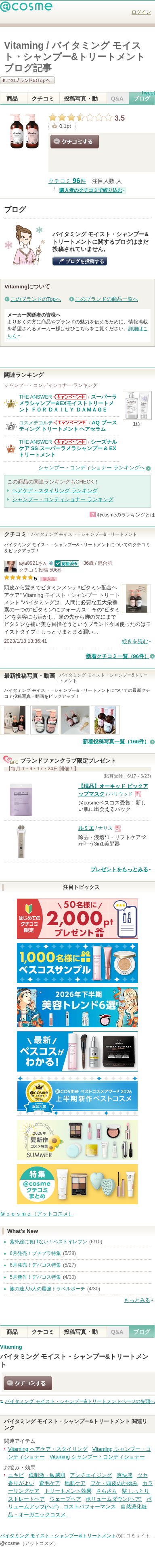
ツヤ (142, 1475)
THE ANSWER (35, 397)
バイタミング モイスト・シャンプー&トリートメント (58, 1536)
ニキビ (16, 1475)
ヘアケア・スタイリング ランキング (55, 491)
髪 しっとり (136, 1491)
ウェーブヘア (65, 1499)
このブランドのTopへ (35, 299)
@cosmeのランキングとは (126, 515)
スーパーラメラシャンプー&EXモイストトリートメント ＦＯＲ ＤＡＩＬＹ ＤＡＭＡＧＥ (68, 403)
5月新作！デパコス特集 (35, 1277)
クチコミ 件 (67, 181)
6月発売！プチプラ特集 (35, 1253)
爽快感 (124, 1475)
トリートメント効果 (68, 1491)
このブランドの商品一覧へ (106, 299)
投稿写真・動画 (81, 100)
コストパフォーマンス (89, 1507)
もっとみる (137, 1300)
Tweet (148, 93)
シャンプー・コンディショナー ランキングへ (91, 468)
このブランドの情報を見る (27, 80)
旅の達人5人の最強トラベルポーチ (47, 1289)
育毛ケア (49, 1483)
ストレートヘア (26, 1499)
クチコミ (42, 100)
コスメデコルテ (36, 423)
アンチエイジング (91, 1475)
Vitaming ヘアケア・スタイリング (48, 1449)
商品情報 (12, 100)
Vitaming (11, 1347)
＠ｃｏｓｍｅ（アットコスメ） (36, 1214)
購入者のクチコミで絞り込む (90, 190)
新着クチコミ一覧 (117, 656)
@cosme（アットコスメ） (29, 1543)
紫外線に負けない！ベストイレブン (48, 1242)
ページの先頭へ (80, 1401)
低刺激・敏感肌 (47, 1475)
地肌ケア (75, 1483)
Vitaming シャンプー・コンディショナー (97, 1457)
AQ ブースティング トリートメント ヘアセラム (68, 426)
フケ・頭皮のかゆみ (114, 1483)
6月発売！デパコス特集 (35, 1265)
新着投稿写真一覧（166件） (116, 742)
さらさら (106, 1491)
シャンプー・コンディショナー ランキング (62, 499)
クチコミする (74, 141)
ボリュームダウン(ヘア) (114, 1499)
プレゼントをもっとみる (119, 869)
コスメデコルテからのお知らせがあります (71, 422)
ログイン (141, 12)
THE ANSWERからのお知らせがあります (70, 396)
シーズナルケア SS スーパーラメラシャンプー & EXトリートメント (68, 448)
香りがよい (21, 1483)
